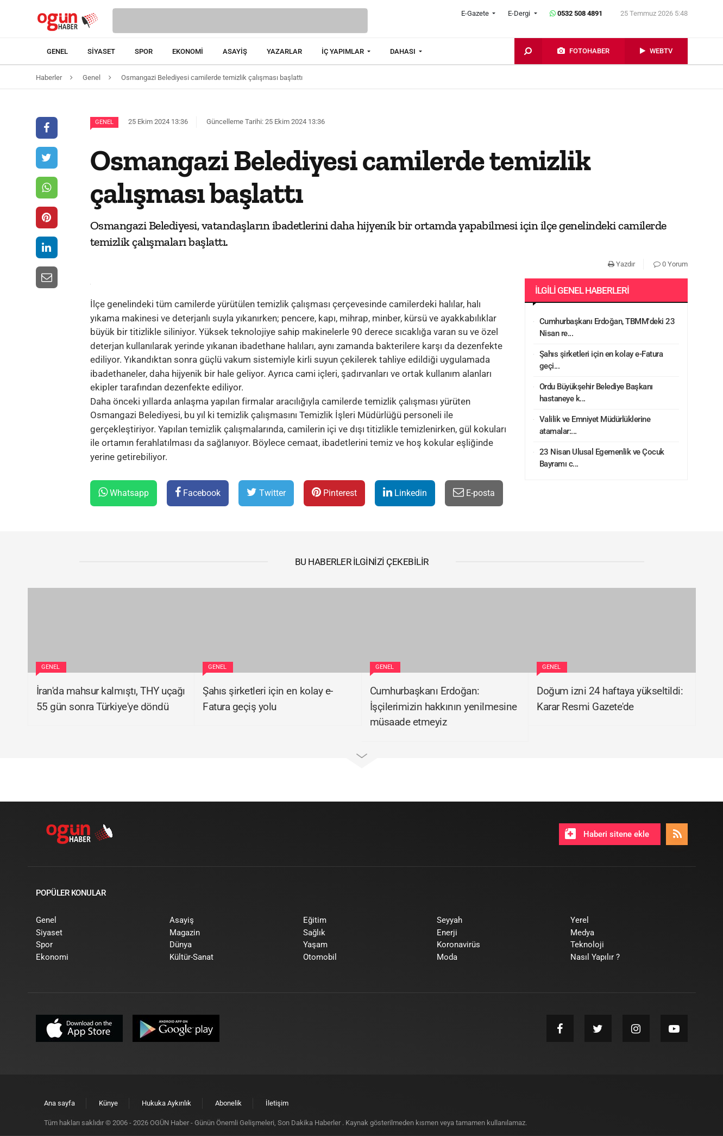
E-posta (474, 492)
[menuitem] (67, 51)
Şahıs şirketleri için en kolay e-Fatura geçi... (601, 360)
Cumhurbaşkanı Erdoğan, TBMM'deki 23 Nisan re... (607, 327)
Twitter (266, 492)
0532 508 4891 (576, 13)
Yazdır (621, 264)
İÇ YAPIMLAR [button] (344, 51)
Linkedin (405, 492)
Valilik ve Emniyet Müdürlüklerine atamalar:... (595, 425)
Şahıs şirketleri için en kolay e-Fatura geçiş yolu (268, 699)
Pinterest (334, 492)
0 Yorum (670, 264)
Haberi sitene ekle (607, 833)
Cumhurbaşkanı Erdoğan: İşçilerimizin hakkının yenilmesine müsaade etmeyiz (443, 706)
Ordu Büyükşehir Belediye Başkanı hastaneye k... (596, 393)
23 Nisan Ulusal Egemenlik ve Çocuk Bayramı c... (601, 458)
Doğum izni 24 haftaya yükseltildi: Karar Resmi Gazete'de (610, 699)
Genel (104, 122)
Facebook (198, 492)
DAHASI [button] (403, 51)
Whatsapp (123, 492)
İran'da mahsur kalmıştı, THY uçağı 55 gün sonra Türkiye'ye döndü (110, 699)
